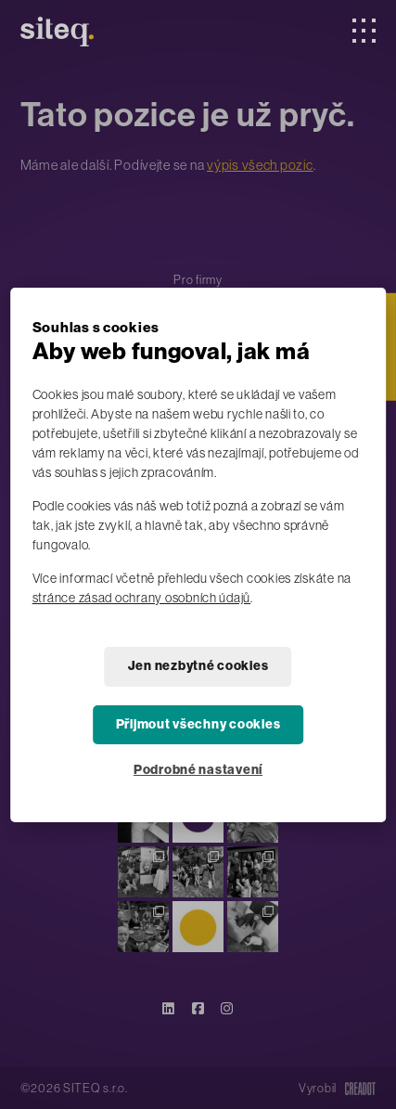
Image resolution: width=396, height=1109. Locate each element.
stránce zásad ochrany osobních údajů (141, 597)
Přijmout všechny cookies (198, 724)
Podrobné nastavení (198, 770)
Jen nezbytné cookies (198, 666)
